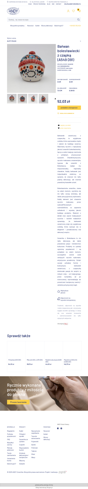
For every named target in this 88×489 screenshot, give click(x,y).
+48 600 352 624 (75, 26)
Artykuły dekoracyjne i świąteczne (23, 455)
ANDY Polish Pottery (63, 424)
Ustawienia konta (11, 459)
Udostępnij (60, 324)
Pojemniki (35, 441)
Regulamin (10, 431)
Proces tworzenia (39, 4)
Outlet (45, 434)
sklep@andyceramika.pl (72, 4)
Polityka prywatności (11, 435)
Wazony (22, 460)
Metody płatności (10, 449)
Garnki (33, 445)
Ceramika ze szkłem (23, 440)
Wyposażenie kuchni (24, 449)
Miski (33, 454)
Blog (48, 4)
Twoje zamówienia (11, 454)
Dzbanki (22, 464)
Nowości (46, 431)
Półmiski (34, 448)
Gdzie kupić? (11, 464)
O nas (30, 4)
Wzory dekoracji (46, 438)
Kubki (21, 431)
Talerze (34, 451)
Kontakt (58, 4)
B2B (53, 4)
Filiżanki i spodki (22, 435)
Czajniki (22, 445)
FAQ (8, 439)
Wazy (33, 457)
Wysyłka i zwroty (10, 444)
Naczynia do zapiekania (35, 432)
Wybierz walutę (11, 38)
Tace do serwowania (35, 437)
